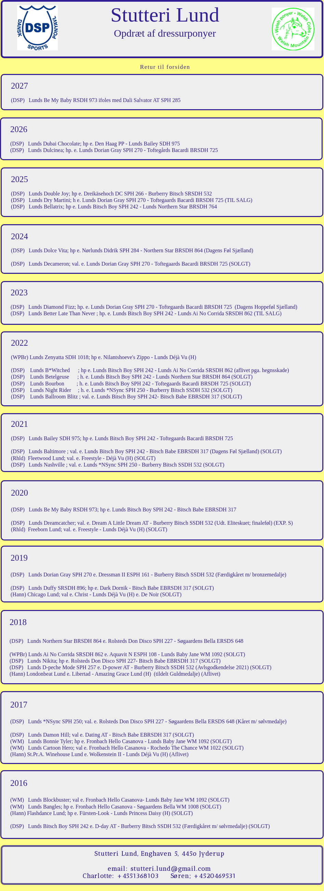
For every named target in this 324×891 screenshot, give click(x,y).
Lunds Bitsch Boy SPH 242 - (127, 438)
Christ (80, 594)
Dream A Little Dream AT (120, 523)
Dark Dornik (112, 588)
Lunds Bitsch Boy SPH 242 (123, 370)
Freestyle (88, 529)
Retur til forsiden (165, 67)
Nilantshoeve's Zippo (126, 357)
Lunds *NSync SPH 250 (118, 390)
